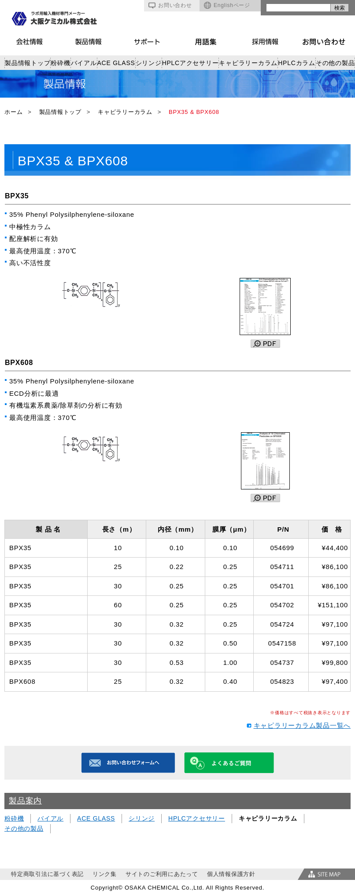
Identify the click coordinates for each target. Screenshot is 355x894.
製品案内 (25, 800)
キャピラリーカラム (248, 62)
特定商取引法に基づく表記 (47, 874)
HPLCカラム (296, 62)
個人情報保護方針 (231, 874)
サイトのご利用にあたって (162, 874)
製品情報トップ (27, 62)
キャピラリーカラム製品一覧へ (302, 725)
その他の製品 (335, 62)
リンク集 (104, 874)
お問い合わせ (170, 5)
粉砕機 (60, 62)
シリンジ (149, 62)
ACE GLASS (116, 62)
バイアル (84, 62)
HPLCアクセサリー (190, 62)
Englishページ (227, 5)
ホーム (13, 112)
